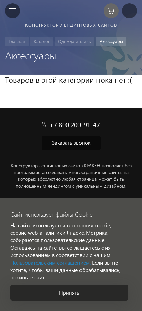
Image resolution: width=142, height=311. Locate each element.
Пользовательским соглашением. (50, 262)
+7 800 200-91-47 (74, 124)
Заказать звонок (71, 142)
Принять (69, 292)
